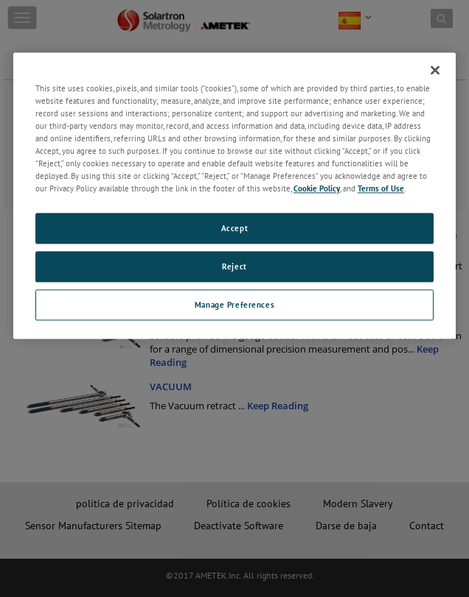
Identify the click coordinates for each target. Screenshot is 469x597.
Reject (234, 266)
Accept (234, 228)
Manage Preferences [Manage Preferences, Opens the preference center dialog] (234, 304)
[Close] (435, 70)
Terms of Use (381, 188)
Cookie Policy (316, 188)
